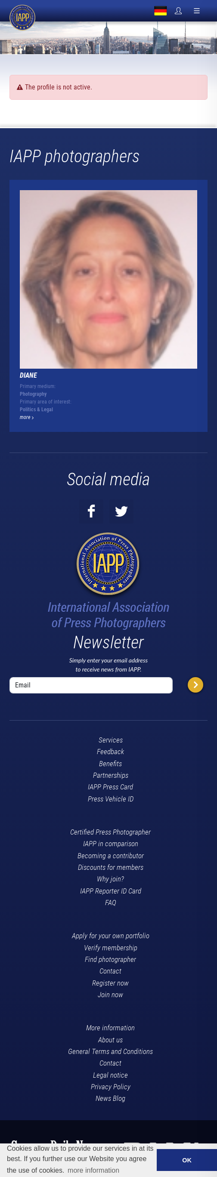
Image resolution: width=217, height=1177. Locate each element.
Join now (110, 994)
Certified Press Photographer (110, 832)
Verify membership (110, 947)
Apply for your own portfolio (110, 935)
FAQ (110, 902)
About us (110, 1039)
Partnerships (110, 775)
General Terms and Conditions (110, 1051)
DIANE (28, 375)
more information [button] (93, 1170)
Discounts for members (110, 867)
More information (110, 1027)
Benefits (110, 763)
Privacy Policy (110, 1086)
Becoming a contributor (111, 855)
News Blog (110, 1098)
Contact (110, 971)
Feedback (110, 751)
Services (111, 740)
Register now (110, 983)
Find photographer (110, 959)
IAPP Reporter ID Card (110, 891)
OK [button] (187, 1160)
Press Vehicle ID (110, 799)
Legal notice (110, 1075)
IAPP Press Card (110, 787)
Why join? (110, 879)
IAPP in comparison (110, 843)
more (27, 417)
